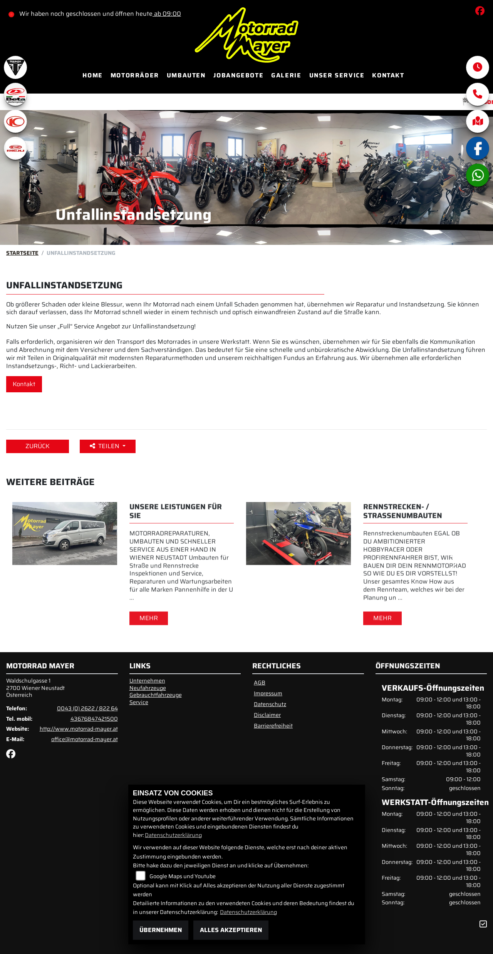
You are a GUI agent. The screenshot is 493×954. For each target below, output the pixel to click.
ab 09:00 (167, 13)
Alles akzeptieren (231, 930)
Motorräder (135, 75)
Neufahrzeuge (147, 688)
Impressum (268, 693)
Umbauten (186, 75)
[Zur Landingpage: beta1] (15, 94)
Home (92, 75)
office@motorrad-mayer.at (84, 739)
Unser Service (337, 75)
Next (453, 562)
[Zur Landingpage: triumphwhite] (15, 67)
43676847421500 (94, 719)
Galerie (286, 75)
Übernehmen (160, 930)
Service (138, 702)
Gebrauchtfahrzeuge (155, 695)
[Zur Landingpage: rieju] (15, 148)
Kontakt (388, 75)
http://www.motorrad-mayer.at (79, 729)
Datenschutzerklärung (173, 835)
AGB (259, 682)
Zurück (37, 446)
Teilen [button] (105, 446)
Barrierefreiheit (273, 725)
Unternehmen (147, 680)
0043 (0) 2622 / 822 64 (87, 708)
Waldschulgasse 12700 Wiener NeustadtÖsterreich (35, 687)
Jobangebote (238, 75)
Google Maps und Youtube (182, 876)
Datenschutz (270, 704)
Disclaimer (267, 715)
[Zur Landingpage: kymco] (15, 121)
